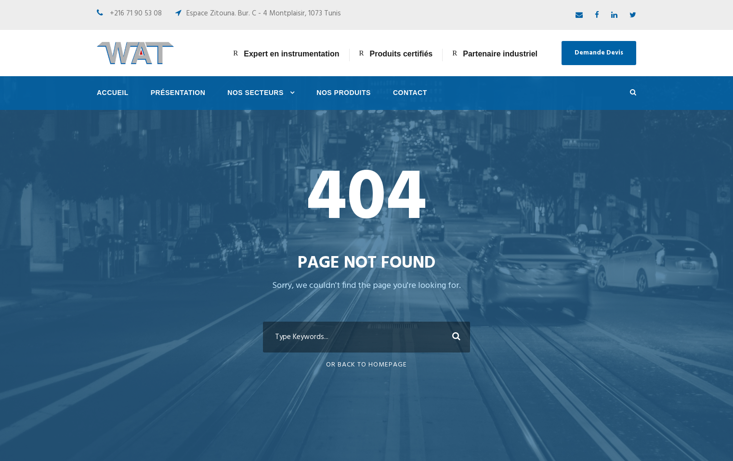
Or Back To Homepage (366, 364)
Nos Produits (343, 92)
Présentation (178, 92)
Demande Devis (599, 53)
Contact (410, 92)
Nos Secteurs (255, 92)
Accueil (113, 92)
